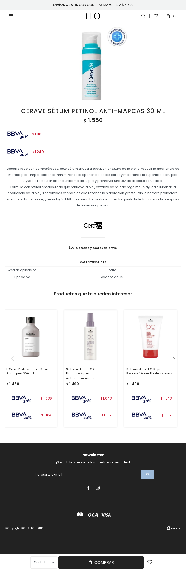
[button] (175, 368)
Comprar (104, 562)
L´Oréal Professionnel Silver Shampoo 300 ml (27, 371)
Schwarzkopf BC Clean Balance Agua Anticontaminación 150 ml (87, 373)
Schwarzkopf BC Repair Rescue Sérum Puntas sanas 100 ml (149, 373)
